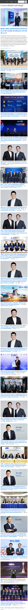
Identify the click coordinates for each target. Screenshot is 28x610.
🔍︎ (25, 1)
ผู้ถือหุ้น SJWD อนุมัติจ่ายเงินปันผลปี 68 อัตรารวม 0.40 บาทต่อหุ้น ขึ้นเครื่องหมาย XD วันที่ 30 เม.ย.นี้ (14, 31)
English (11, 1)
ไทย (7, 1)
